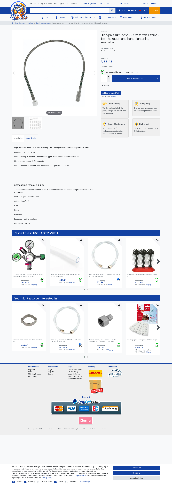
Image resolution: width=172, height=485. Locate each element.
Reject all (136, 473)
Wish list (105, 85)
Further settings (84, 482)
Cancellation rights (75, 370)
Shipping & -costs (34, 374)
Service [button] (154, 4)
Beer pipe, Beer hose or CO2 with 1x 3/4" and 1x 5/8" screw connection (104, 275)
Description (18, 138)
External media (46, 482)
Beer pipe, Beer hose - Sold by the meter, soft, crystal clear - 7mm (65, 275)
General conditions (75, 376)
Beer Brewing (129, 17)
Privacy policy (73, 372)
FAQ (30, 372)
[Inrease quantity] (108, 76)
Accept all (137, 468)
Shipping (113, 96)
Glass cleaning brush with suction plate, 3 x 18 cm (142, 275)
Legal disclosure (74, 374)
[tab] (18, 138)
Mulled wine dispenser (84, 17)
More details (31, 138)
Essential (19, 482)
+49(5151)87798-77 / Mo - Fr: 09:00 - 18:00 (99, 4)
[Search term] (69, 10)
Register (51, 372)
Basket (50, 374)
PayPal (60, 482)
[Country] (140, 10)
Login (50, 370)
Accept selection (136, 478)
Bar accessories (150, 17)
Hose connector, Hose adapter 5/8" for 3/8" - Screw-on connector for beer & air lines (103, 340)
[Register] (132, 10)
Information (32, 376)
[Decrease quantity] (108, 80)
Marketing (31, 482)
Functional (72, 482)
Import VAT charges (75, 378)
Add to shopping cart (142, 78)
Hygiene (62, 17)
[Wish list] (145, 10)
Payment (31, 370)
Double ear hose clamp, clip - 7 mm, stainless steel (27, 340)
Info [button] (144, 4)
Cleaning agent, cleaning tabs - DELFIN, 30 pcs (142, 340)
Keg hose (30, 23)
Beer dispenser (108, 17)
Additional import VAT (111, 93)
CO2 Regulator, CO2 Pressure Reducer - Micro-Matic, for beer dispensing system (28, 275)
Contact (125, 4)
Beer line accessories (43, 23)
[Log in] (121, 10)
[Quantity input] (104, 78)
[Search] (112, 10)
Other (47, 17)
